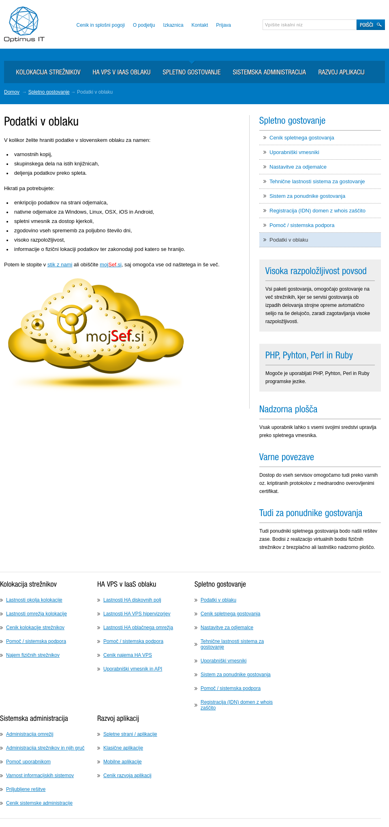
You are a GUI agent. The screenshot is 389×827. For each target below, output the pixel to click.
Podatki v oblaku (288, 240)
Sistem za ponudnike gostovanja (307, 196)
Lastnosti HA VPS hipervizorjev (136, 614)
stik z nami (59, 264)
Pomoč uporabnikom (28, 762)
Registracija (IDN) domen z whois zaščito (317, 211)
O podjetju (144, 25)
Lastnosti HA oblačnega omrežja (138, 627)
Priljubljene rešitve (25, 789)
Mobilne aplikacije (122, 762)
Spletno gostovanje (49, 92)
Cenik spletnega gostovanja (301, 138)
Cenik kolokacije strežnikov (35, 627)
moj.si (110, 264)
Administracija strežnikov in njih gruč (45, 748)
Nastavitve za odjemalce (298, 167)
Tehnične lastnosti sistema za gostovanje (317, 181)
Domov (11, 92)
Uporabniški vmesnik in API (132, 669)
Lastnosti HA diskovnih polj (132, 600)
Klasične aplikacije (123, 748)
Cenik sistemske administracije (39, 803)
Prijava (223, 25)
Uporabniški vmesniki (294, 152)
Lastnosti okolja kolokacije (34, 600)
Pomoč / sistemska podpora (301, 225)
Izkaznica (173, 25)
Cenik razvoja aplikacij (127, 775)
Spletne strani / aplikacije (130, 734)
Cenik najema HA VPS (127, 655)
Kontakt (200, 25)
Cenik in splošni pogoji (100, 25)
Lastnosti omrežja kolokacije (36, 614)
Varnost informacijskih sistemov (40, 775)
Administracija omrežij (29, 734)
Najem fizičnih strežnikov (33, 655)
